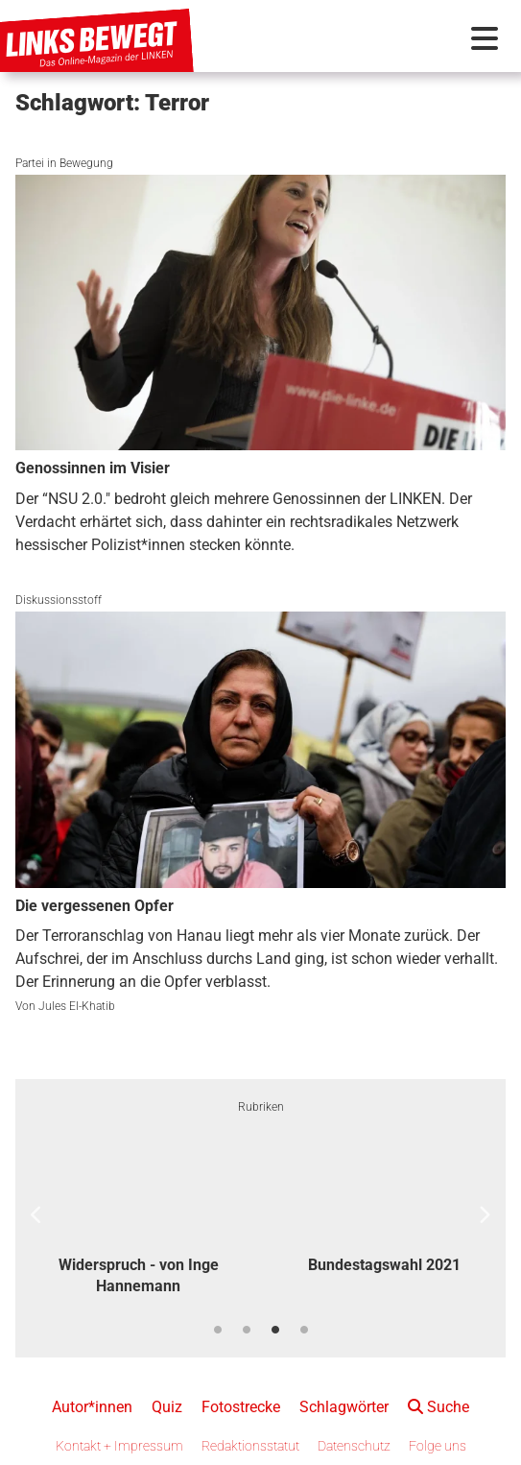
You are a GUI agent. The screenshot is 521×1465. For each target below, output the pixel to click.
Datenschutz (354, 1445)
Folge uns (437, 1445)
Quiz (167, 1407)
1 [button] (217, 1329)
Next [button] (484, 1215)
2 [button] (246, 1329)
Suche (438, 1407)
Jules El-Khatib (76, 1006)
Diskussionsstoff (58, 600)
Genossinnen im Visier (92, 468)
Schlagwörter (344, 1407)
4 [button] (304, 1329)
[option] (138, 1215)
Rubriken (261, 1107)
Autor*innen (92, 1407)
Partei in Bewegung (64, 163)
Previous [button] (37, 1215)
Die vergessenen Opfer (94, 906)
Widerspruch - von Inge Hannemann (139, 1275)
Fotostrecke (240, 1407)
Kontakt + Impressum (119, 1445)
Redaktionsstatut (250, 1445)
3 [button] (275, 1329)
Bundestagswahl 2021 (384, 1265)
